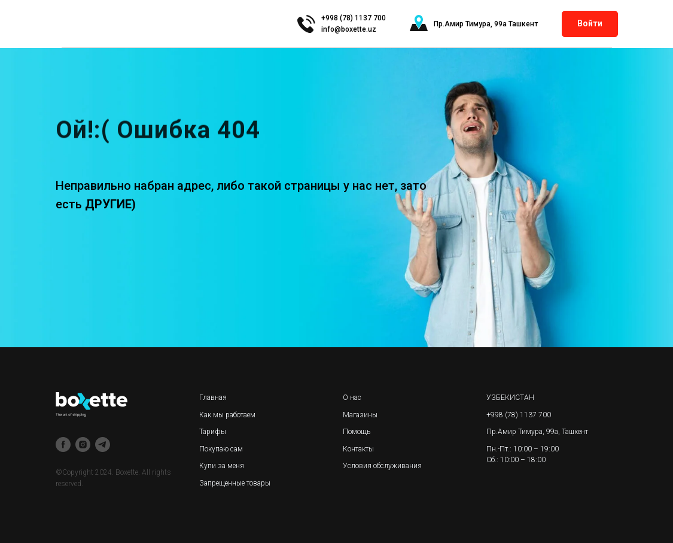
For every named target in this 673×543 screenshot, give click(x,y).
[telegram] (102, 444)
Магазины (360, 415)
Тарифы (212, 431)
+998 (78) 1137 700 (518, 415)
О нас (352, 397)
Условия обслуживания (382, 466)
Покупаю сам (221, 449)
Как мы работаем (227, 415)
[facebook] (63, 444)
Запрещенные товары (234, 483)
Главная (213, 397)
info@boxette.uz (348, 29)
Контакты (358, 449)
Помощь (356, 431)
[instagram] (82, 444)
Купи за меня (221, 466)
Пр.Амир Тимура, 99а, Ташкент (537, 431)
